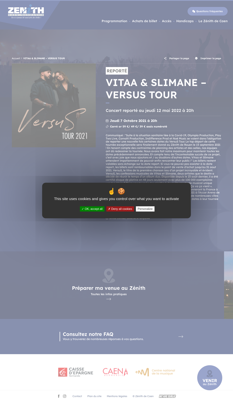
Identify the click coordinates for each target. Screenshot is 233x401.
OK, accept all (92, 208)
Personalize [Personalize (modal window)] (145, 208)
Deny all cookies (120, 208)
